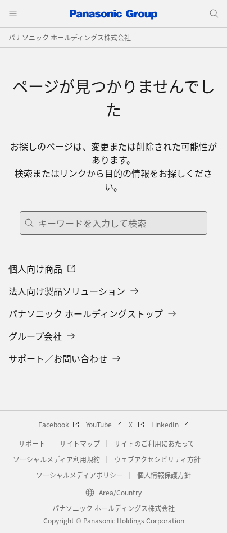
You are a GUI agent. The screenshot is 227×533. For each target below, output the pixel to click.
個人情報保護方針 (164, 475)
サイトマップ (80, 443)
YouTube (104, 424)
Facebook (58, 424)
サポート (32, 443)
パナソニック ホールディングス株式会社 (69, 37)
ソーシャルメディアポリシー (79, 475)
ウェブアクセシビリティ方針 (157, 459)
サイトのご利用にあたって (154, 443)
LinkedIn (170, 424)
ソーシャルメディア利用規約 (56, 459)
